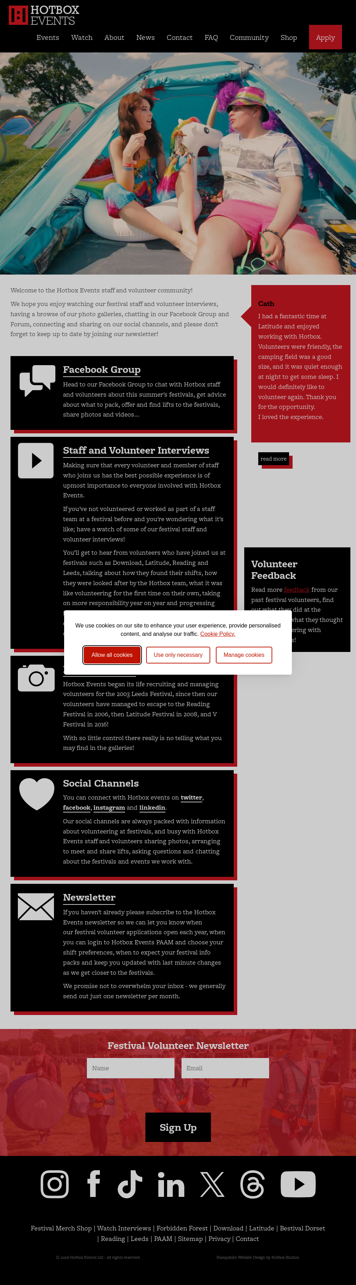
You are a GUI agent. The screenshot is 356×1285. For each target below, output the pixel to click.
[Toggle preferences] (244, 655)
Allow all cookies (111, 655)
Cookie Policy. (217, 634)
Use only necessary (178, 655)
